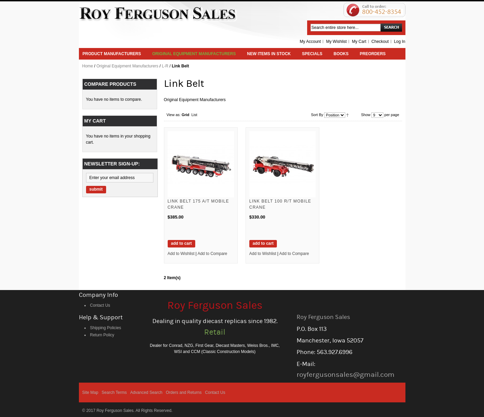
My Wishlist (336, 41)
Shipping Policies (105, 327)
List (194, 115)
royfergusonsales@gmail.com (346, 374)
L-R (165, 66)
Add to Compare (212, 253)
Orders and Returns (183, 392)
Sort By (317, 115)
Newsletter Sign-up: (112, 163)
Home (87, 66)
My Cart (359, 41)
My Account (310, 41)
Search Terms (114, 392)
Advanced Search (146, 392)
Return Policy (102, 335)
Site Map (90, 392)
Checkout (380, 41)
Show (365, 115)
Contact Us (100, 305)
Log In (399, 41)
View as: (174, 115)
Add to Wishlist (181, 253)
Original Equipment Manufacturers (127, 66)
